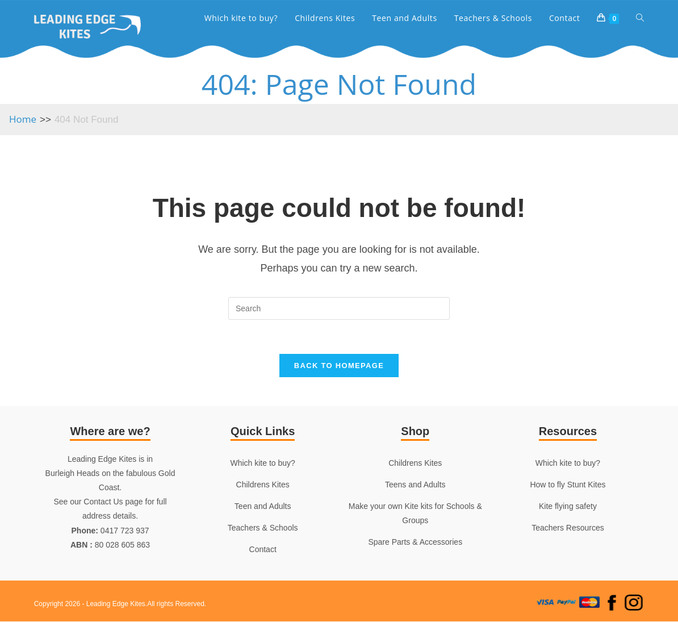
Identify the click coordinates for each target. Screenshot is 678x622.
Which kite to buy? (262, 463)
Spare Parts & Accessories (415, 543)
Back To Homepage (339, 366)
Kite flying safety (568, 507)
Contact (263, 550)
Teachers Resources (567, 528)
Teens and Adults (415, 485)
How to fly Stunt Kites (567, 485)
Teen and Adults (263, 507)
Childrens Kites (263, 485)
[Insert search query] (339, 308)
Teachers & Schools (263, 528)
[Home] (22, 119)
